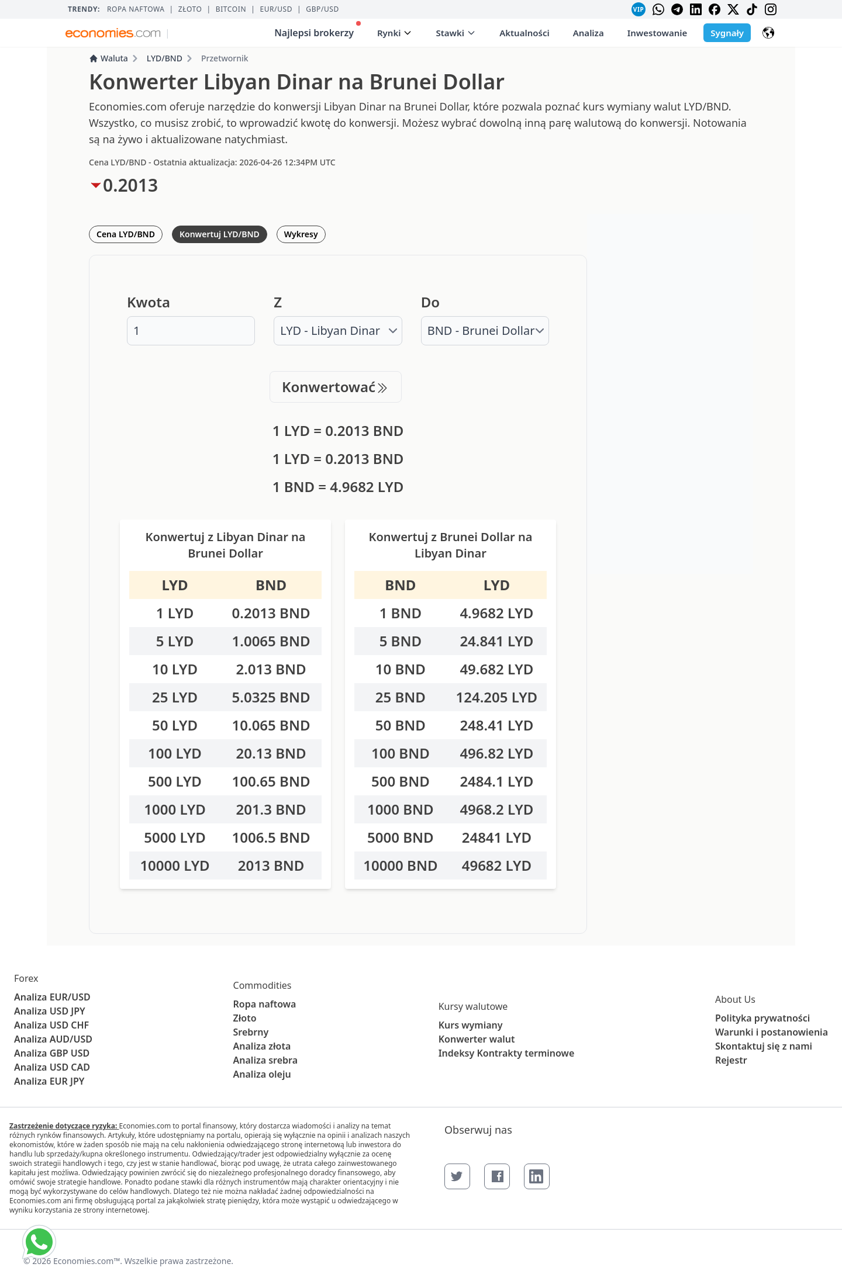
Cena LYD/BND (125, 234)
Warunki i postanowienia (771, 1032)
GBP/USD (322, 9)
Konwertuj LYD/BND (220, 234)
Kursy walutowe (473, 1006)
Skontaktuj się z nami (763, 1046)
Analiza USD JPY (49, 1011)
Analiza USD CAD (52, 1067)
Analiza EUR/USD (52, 997)
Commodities (262, 985)
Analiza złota (262, 1046)
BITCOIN (231, 9)
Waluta (108, 58)
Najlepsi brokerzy (317, 30)
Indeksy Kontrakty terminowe (507, 1053)
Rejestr (731, 1060)
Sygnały (727, 33)
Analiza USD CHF (51, 1025)
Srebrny (251, 1032)
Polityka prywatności (762, 1018)
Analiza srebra (265, 1060)
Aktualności (524, 33)
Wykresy (301, 234)
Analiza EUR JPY (49, 1081)
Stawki (456, 33)
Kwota (148, 302)
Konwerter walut (477, 1039)
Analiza (588, 33)
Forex (26, 978)
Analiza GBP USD (51, 1053)
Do (430, 302)
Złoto (190, 9)
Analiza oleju (262, 1074)
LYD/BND (164, 58)
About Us (735, 999)
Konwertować (335, 386)
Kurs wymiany (471, 1025)
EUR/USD (276, 9)
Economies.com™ (86, 1260)
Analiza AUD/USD (53, 1039)
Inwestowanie (657, 33)
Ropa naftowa (136, 9)
